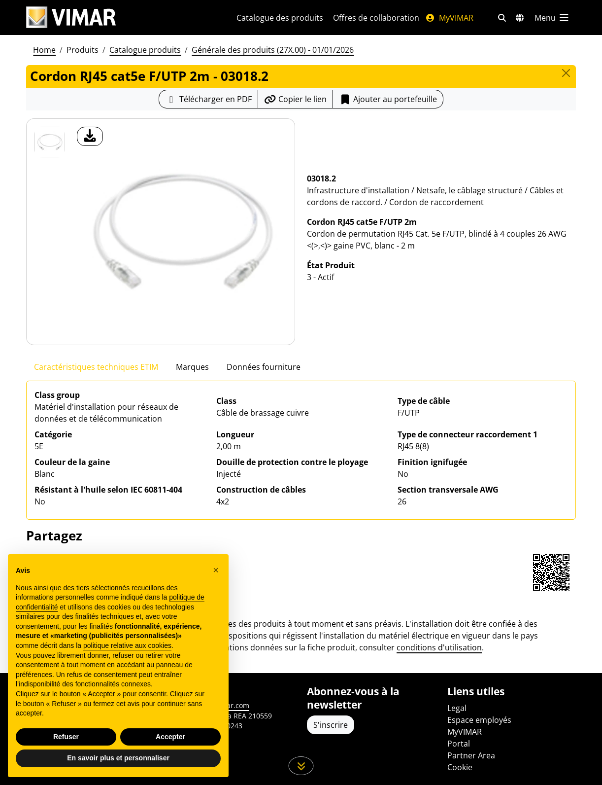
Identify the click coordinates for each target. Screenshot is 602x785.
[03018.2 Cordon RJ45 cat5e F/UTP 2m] (49, 142)
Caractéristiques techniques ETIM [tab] (96, 366)
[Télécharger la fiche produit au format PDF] (208, 99)
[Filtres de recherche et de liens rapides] (502, 18)
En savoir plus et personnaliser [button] (118, 758)
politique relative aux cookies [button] (127, 645)
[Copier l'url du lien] (295, 99)
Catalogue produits (145, 49)
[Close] (566, 73)
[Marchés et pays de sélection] (520, 18)
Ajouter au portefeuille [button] (388, 99)
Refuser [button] (66, 737)
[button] (216, 570)
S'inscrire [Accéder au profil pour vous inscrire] (330, 724)
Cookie (459, 767)
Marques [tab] (192, 366)
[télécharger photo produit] (90, 136)
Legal (457, 708)
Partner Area (471, 755)
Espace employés (479, 719)
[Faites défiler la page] (301, 765)
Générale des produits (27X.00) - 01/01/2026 (273, 49)
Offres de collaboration (376, 17)
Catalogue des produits (279, 17)
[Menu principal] (552, 18)
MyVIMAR (449, 17)
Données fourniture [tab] (264, 366)
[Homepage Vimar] (71, 17)
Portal (458, 743)
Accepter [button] (170, 737)
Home (44, 49)
